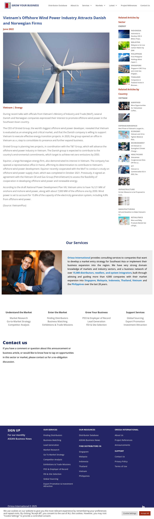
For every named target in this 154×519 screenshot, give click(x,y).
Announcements (122, 445)
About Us (75, 6)
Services (85, 6)
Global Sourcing (135, 318)
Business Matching (57, 321)
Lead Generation (96, 321)
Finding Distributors (57, 318)
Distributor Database (57, 6)
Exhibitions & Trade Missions (57, 324)
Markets (99, 6)
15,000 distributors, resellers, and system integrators (102, 272)
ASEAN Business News (89, 440)
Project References (129, 6)
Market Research (19, 318)
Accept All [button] (145, 513)
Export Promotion (135, 321)
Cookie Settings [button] (129, 513)
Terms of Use (121, 466)
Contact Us (145, 6)
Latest (111, 6)
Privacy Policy (121, 461)
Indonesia (83, 461)
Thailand (83, 466)
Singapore (90, 280)
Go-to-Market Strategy (19, 321)
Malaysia (83, 457)
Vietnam (137, 280)
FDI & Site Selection (96, 324)
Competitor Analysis (18, 324)
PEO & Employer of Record (96, 318)
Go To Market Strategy (53, 455)
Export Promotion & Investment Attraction (58, 485)
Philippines (84, 476)
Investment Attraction (135, 324)
